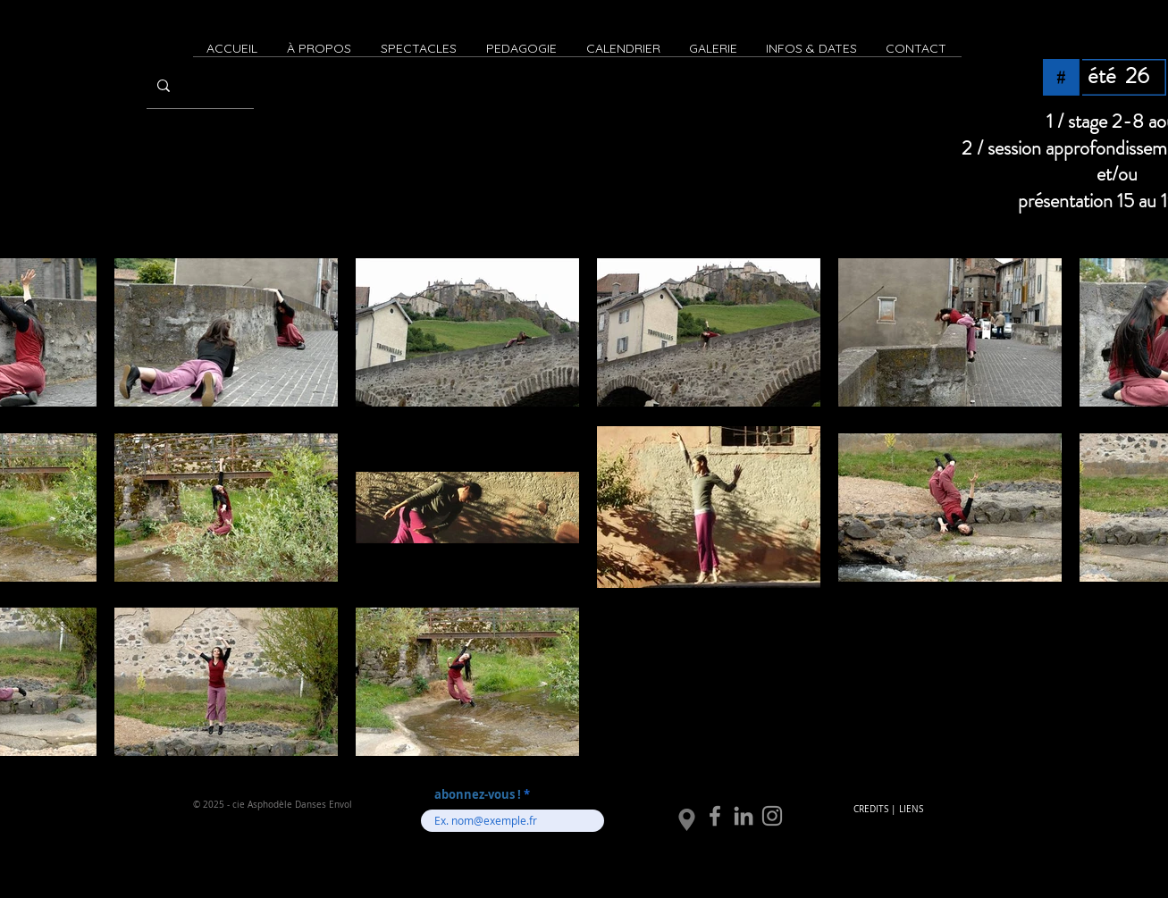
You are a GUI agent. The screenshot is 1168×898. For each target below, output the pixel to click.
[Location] (687, 819)
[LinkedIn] (743, 815)
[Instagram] (772, 815)
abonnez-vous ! (479, 795)
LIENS (911, 809)
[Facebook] (715, 815)
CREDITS (870, 809)
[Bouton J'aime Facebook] (895, 831)
